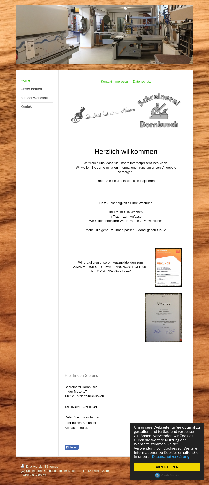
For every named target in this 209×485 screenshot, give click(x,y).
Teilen (71, 447)
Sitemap (52, 466)
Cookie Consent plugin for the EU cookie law (167, 475)
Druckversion (33, 466)
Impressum (122, 81)
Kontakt (106, 81)
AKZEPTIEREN (167, 467)
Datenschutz (142, 81)
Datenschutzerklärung (170, 456)
